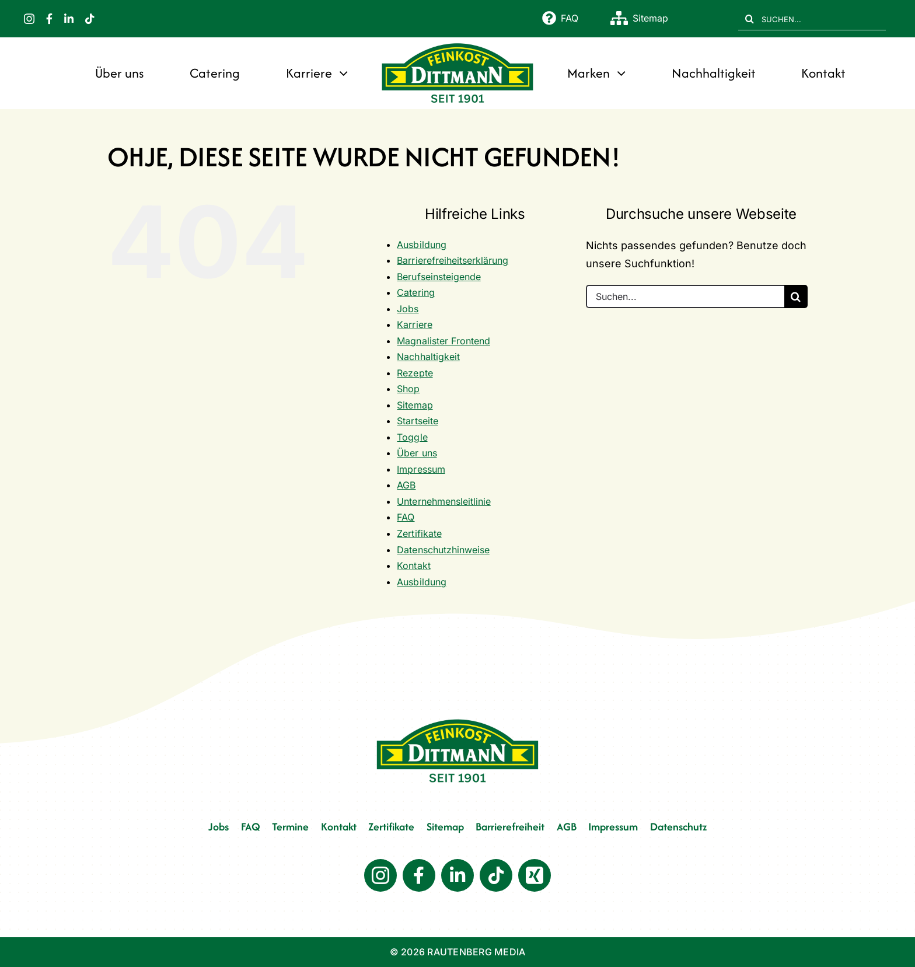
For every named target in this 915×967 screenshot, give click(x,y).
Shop (408, 389)
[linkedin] (69, 18)
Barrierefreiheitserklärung (452, 260)
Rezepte (414, 373)
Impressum (421, 469)
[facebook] (49, 18)
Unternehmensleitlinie (443, 501)
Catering (415, 292)
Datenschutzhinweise (443, 550)
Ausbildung (421, 244)
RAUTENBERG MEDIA (476, 952)
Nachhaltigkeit (428, 356)
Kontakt (413, 565)
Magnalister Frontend (443, 341)
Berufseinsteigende (438, 276)
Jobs (407, 309)
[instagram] (29, 18)
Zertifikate (419, 533)
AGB (406, 485)
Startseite (417, 421)
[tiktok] (90, 18)
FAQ (405, 517)
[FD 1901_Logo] (457, 44)
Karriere (414, 324)
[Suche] (750, 18)
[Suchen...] (685, 296)
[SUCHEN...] (812, 18)
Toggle (412, 437)
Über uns (416, 453)
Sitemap (414, 405)
